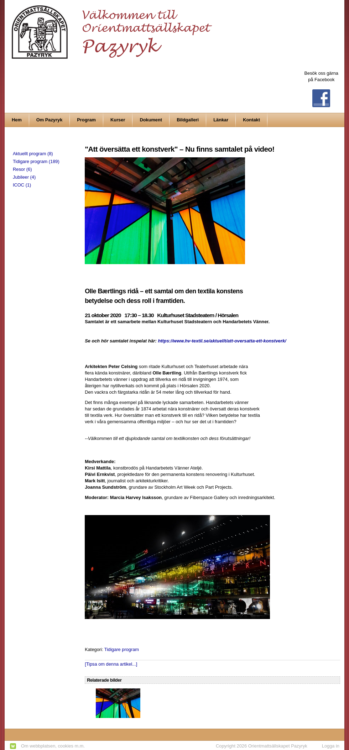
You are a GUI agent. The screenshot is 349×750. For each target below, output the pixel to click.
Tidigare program (121, 649)
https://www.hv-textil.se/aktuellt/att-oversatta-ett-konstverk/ (222, 340)
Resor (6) (22, 169)
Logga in (330, 746)
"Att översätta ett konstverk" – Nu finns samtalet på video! (179, 149)
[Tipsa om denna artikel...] (111, 664)
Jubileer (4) (24, 177)
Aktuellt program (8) (33, 153)
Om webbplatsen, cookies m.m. (53, 746)
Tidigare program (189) (36, 161)
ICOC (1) (22, 185)
